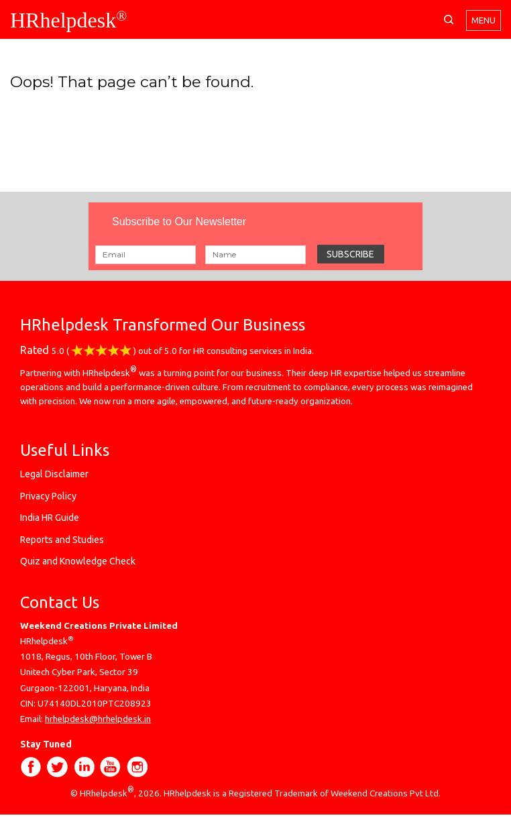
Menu (483, 20)
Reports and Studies (62, 539)
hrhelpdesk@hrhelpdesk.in (98, 719)
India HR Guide (49, 517)
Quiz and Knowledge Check (77, 561)
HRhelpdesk (68, 20)
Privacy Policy (48, 496)
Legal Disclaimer (54, 474)
